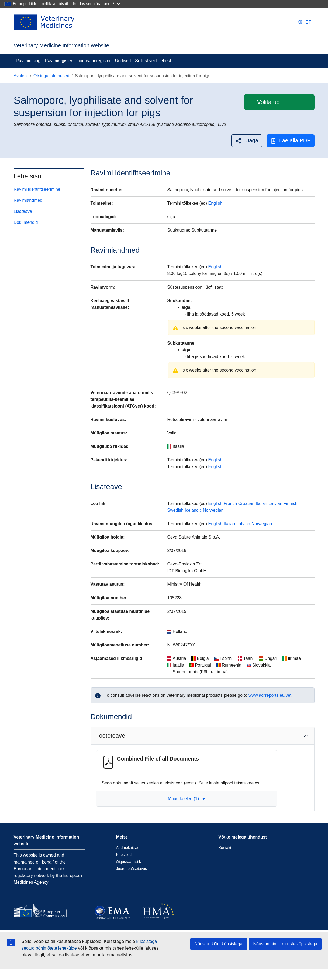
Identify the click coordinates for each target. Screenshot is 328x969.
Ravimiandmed (28, 200)
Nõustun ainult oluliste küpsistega (285, 944)
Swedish (175, 510)
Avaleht (21, 75)
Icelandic (193, 510)
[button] (246, 140)
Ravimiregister (58, 60)
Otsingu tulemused (51, 75)
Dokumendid (26, 222)
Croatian (246, 503)
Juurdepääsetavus (131, 869)
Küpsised (124, 855)
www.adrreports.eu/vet (269, 695)
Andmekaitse (127, 848)
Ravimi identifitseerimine (37, 189)
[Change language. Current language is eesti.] (304, 22)
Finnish (291, 503)
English (215, 203)
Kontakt (225, 848)
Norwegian (213, 510)
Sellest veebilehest (153, 60)
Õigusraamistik (128, 862)
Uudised (123, 60)
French (230, 503)
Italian (261, 503)
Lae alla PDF (290, 140)
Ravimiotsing (28, 60)
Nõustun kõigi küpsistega (219, 944)
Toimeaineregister (94, 60)
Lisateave (23, 211)
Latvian (275, 503)
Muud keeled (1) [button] (187, 798)
